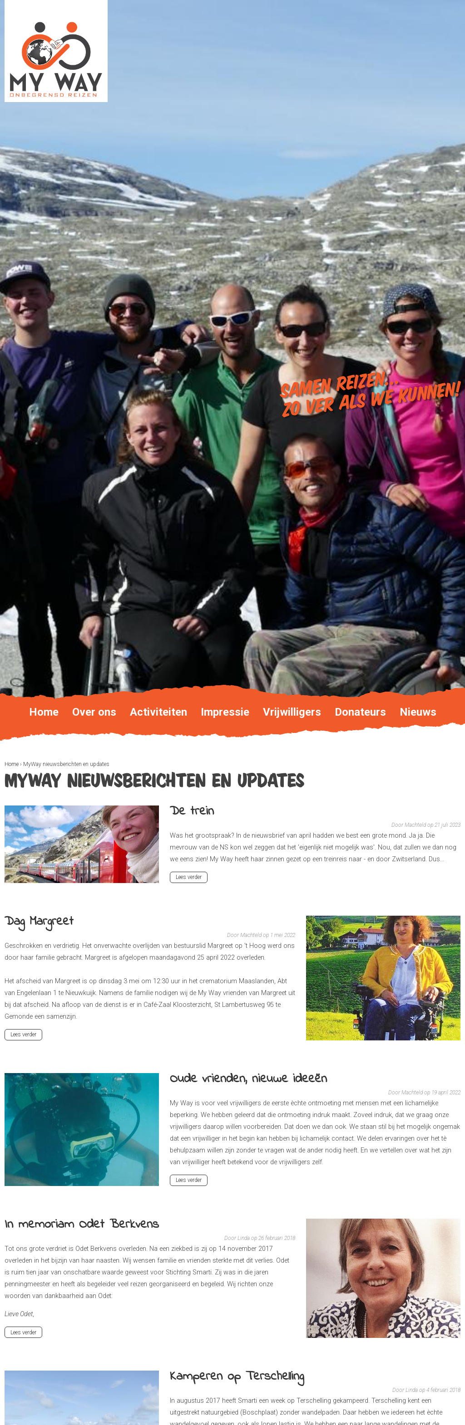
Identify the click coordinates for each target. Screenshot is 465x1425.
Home (12, 764)
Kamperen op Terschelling (237, 1376)
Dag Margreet (39, 922)
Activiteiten (158, 712)
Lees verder (190, 878)
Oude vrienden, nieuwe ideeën (248, 1079)
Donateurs (360, 712)
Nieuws (418, 712)
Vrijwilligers (292, 712)
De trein (192, 811)
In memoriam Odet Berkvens (82, 1224)
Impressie (225, 712)
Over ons (94, 712)
